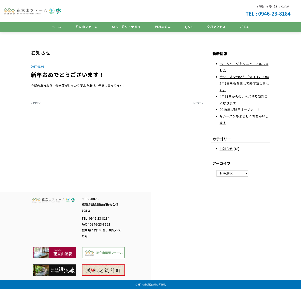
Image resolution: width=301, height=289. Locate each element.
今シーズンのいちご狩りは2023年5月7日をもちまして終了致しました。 (244, 83)
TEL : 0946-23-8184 (268, 13)
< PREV (36, 103)
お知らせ (41, 52)
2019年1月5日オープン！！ (240, 109)
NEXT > (198, 103)
